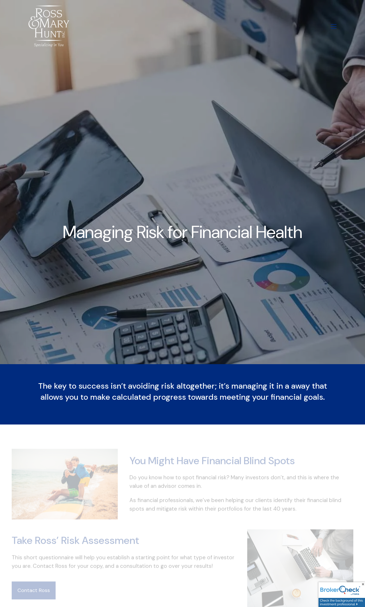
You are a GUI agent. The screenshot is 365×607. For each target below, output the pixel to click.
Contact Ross (33, 596)
